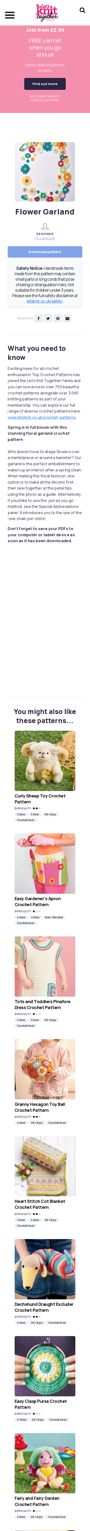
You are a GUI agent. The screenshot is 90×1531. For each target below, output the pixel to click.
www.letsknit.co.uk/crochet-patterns (42, 417)
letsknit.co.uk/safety (44, 301)
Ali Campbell (45, 238)
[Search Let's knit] (82, 16)
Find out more (45, 83)
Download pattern (45, 251)
